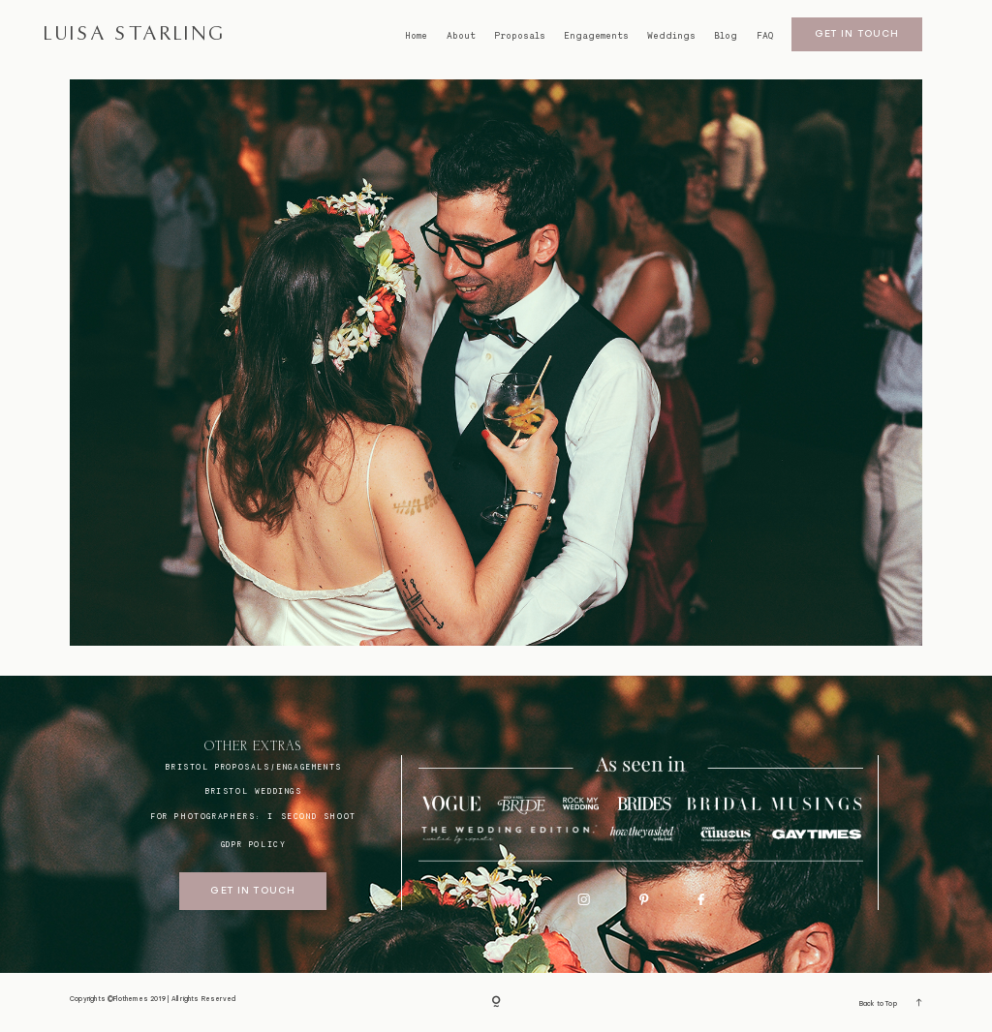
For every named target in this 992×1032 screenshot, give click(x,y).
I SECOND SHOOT (311, 816)
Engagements (596, 36)
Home (416, 36)
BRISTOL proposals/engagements (253, 767)
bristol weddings (253, 791)
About (461, 36)
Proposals (519, 36)
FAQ (765, 36)
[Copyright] (496, 1002)
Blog (725, 36)
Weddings (671, 36)
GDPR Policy (254, 844)
